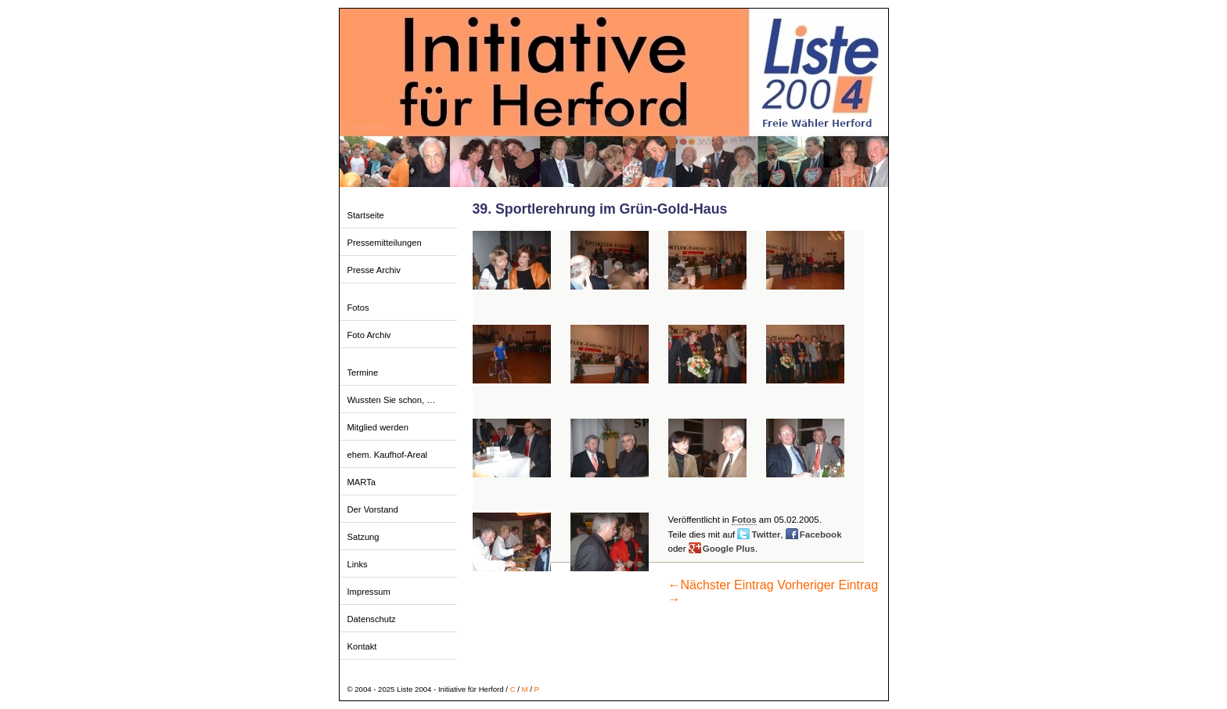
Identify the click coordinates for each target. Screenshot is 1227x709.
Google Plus (729, 548)
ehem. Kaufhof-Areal (387, 454)
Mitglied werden (377, 427)
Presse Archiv (374, 270)
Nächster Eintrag (721, 585)
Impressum (368, 591)
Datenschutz (371, 619)
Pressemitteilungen (384, 242)
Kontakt (362, 646)
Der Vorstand (372, 509)
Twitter (765, 534)
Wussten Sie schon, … (391, 400)
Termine (363, 372)
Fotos (358, 307)
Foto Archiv (369, 335)
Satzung (363, 537)
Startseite (365, 215)
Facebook (821, 534)
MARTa (361, 482)
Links (357, 564)
